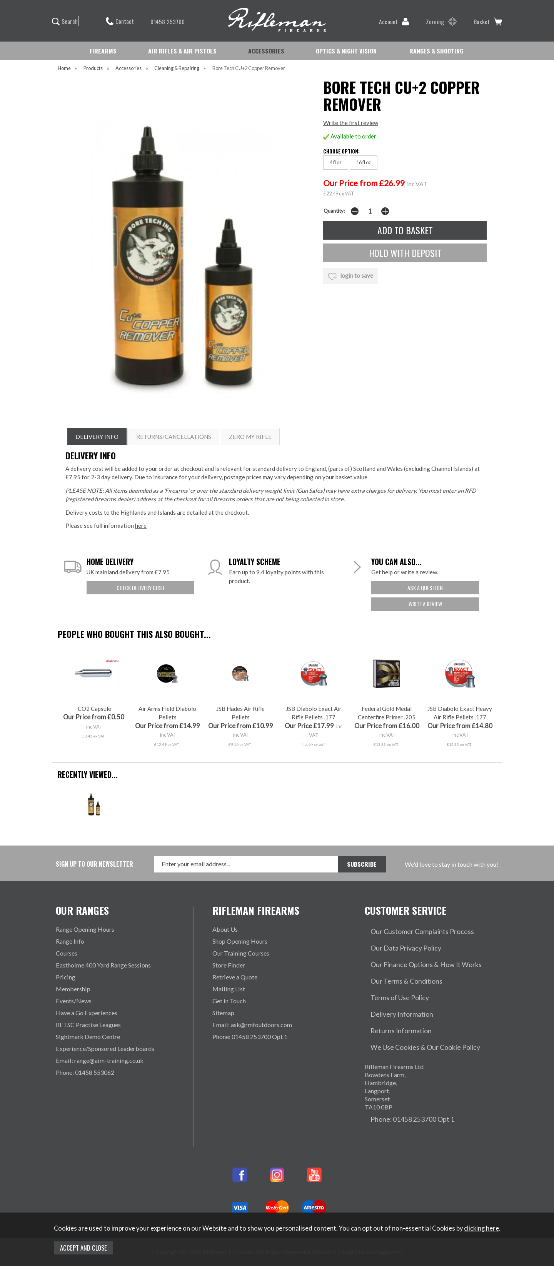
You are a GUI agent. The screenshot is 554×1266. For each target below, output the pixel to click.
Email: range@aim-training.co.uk (100, 1060)
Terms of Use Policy (391, 977)
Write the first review (350, 122)
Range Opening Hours (85, 929)
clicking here (481, 1228)
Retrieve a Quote (234, 977)
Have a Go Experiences (86, 1012)
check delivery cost (141, 588)
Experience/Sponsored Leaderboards (105, 1048)
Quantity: (334, 211)
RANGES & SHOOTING (436, 50)
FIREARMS (103, 50)
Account (394, 21)
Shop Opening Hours (239, 941)
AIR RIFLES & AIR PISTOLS (182, 50)
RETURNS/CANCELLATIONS (173, 436)
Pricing (65, 977)
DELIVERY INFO (96, 436)
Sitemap (223, 1012)
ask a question (425, 588)
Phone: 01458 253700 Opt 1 (249, 1036)
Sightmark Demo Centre (88, 1036)
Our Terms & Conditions (397, 965)
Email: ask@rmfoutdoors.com (252, 1024)
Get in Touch (229, 1000)
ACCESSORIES (266, 50)
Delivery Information (393, 988)
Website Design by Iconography (356, 1210)
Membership (73, 988)
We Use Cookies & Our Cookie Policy (415, 1012)
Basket (488, 21)
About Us (225, 929)
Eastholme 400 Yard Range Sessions (103, 965)
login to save (350, 276)
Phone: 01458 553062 (85, 1072)
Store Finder (228, 965)
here (141, 525)
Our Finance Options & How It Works (415, 953)
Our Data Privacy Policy (397, 941)
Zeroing (441, 21)
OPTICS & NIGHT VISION (346, 50)
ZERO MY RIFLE (250, 436)
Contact (120, 21)
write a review (425, 604)
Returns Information (391, 1000)
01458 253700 (164, 21)
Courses (66, 953)
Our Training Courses (240, 953)
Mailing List (228, 988)
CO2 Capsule (94, 708)
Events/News (74, 1000)
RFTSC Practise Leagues (88, 1024)
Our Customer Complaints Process (411, 929)
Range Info (70, 941)
